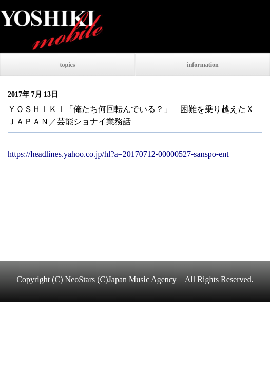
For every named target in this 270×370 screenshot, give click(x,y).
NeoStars (80, 279)
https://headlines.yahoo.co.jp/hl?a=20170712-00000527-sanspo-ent (118, 154)
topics (67, 64)
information (202, 64)
